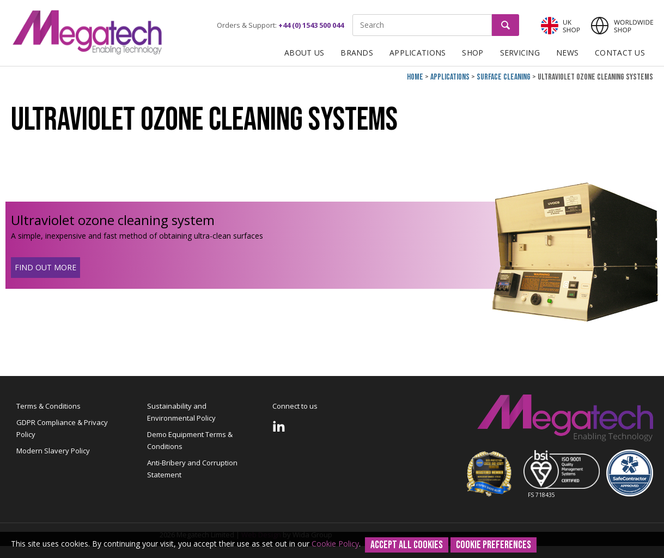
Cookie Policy (335, 543)
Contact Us (620, 52)
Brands (356, 52)
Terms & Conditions (48, 406)
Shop (472, 52)
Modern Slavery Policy (53, 451)
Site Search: (352, 14)
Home (415, 77)
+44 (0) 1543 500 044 (311, 25)
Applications (417, 52)
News (567, 52)
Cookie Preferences (493, 544)
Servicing (520, 52)
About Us (304, 52)
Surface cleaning (504, 77)
